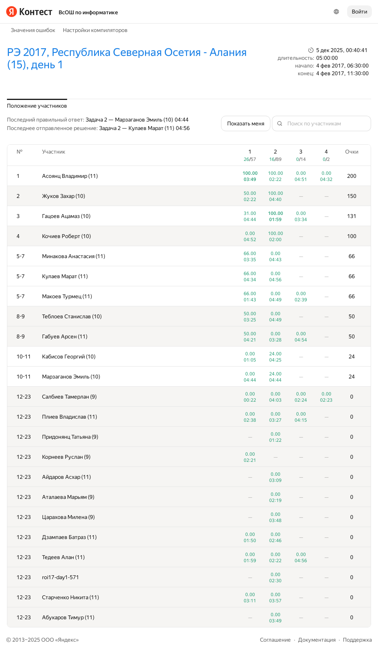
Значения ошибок (33, 30)
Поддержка (357, 640)
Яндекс (67, 640)
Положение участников (37, 106)
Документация (317, 640)
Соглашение (275, 640)
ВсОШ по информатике (88, 12)
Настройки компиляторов (95, 30)
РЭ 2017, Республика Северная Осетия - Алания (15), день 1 (127, 58)
